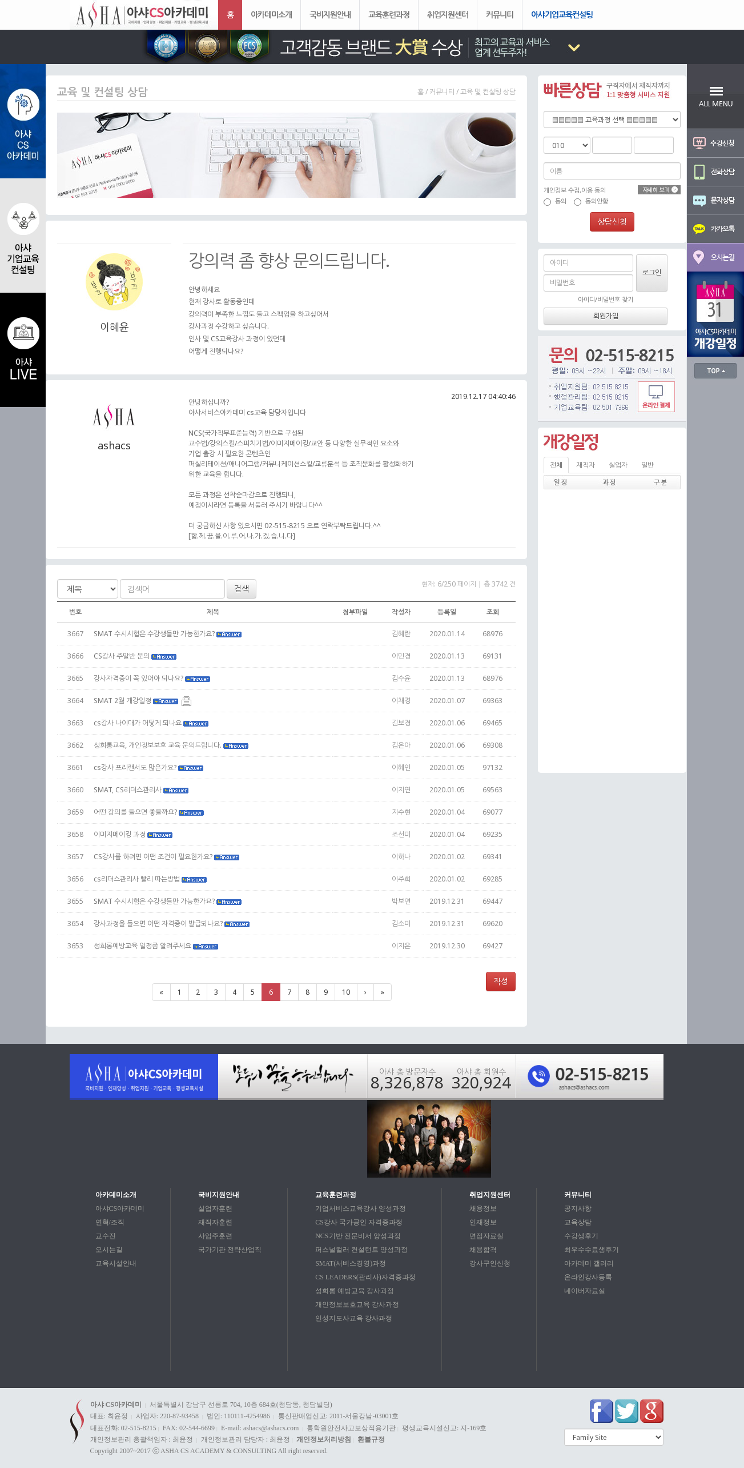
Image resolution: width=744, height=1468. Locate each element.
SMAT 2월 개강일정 (142, 700)
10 (346, 992)
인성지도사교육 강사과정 (353, 1318)
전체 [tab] (556, 465)
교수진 (105, 1236)
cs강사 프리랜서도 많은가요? (149, 767)
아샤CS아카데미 (120, 1208)
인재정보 (483, 1222)
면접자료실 (486, 1236)
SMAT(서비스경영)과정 (350, 1263)
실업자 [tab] (618, 465)
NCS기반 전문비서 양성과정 (357, 1236)
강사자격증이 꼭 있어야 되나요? (153, 678)
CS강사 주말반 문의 (136, 656)
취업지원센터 (447, 14)
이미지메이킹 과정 (134, 834)
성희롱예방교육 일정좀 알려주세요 (157, 946)
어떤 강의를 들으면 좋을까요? (150, 812)
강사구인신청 (489, 1263)
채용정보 (483, 1208)
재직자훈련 (215, 1222)
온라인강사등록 (588, 1277)
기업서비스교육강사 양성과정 (360, 1208)
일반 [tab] (647, 465)
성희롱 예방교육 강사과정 (354, 1291)
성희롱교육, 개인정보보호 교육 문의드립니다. (172, 745)
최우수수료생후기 (591, 1250)
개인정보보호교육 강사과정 (357, 1305)
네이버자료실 (584, 1291)
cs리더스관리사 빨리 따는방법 (151, 879)
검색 (241, 588)
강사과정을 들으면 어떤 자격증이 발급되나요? (172, 923)
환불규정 (371, 1439)
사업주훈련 (215, 1236)
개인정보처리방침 (323, 1439)
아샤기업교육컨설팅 (562, 14)
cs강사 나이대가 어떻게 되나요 (152, 723)
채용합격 (483, 1250)
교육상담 (578, 1222)
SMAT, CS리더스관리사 (142, 790)
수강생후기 (581, 1236)
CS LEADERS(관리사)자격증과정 (365, 1277)
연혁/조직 (109, 1222)
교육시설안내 (115, 1263)
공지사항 (578, 1208)
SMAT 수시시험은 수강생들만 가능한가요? (168, 634)
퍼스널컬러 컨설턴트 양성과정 (361, 1250)
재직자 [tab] (585, 465)
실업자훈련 (215, 1208)
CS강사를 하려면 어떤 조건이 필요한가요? (167, 856)
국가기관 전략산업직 (230, 1250)
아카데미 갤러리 (589, 1263)
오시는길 (109, 1250)
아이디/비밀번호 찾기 (605, 299)
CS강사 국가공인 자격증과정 (359, 1222)
